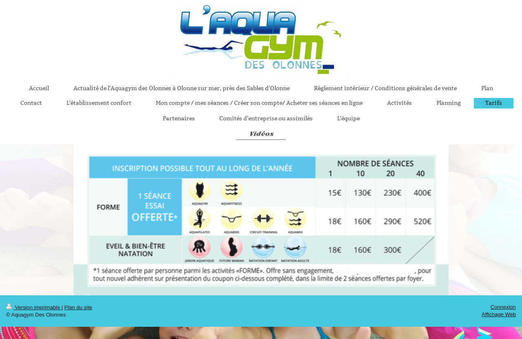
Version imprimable (34, 307)
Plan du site (78, 307)
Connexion (503, 307)
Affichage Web (499, 314)
